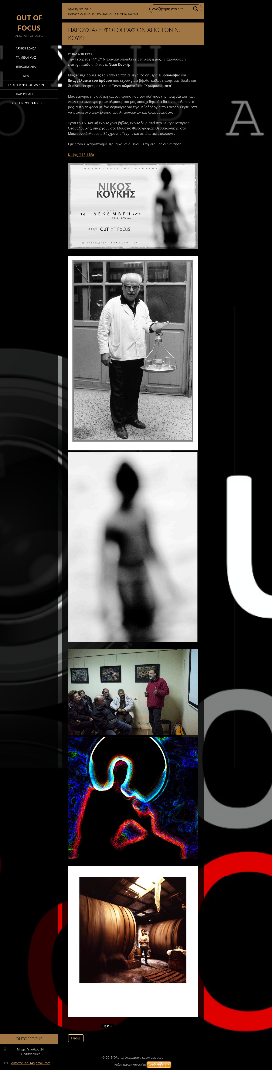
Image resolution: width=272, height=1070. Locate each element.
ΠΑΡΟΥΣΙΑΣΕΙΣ (26, 94)
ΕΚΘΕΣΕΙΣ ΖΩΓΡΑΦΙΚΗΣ (26, 103)
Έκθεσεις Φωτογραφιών (26, 85)
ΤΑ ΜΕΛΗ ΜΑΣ (26, 57)
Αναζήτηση (196, 9)
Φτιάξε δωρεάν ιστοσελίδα (130, 1064)
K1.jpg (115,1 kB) (81, 154)
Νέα (26, 76)
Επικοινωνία (26, 67)
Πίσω (75, 1038)
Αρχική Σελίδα (26, 48)
